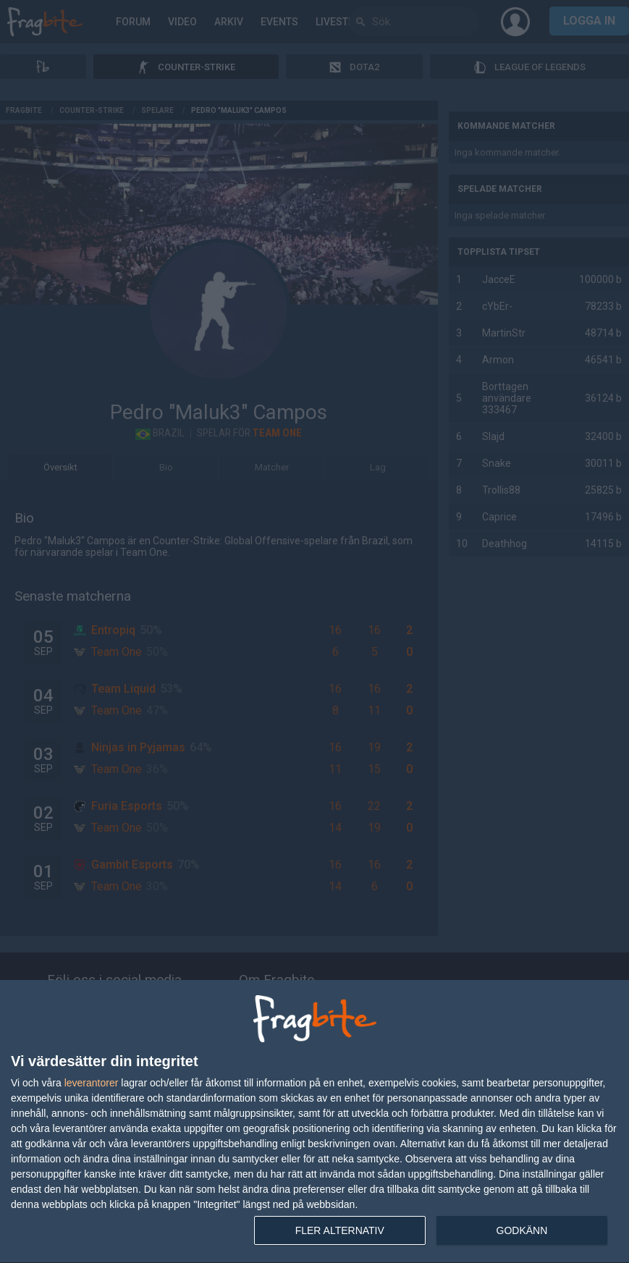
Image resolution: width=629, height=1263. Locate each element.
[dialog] (314, 1122)
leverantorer (91, 1083)
